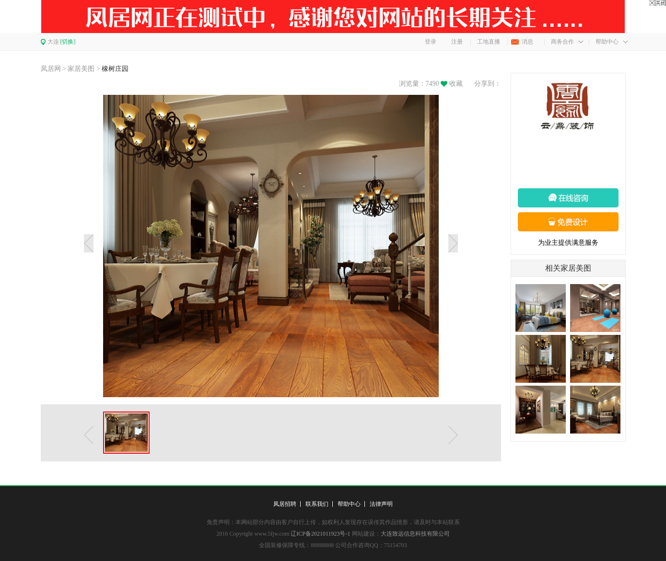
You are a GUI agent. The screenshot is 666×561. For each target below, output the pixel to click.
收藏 (456, 83)
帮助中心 (607, 41)
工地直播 (488, 41)
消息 (527, 41)
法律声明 (381, 504)
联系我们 (316, 504)
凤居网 (51, 68)
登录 (430, 41)
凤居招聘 (284, 504)
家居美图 (81, 68)
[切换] (68, 41)
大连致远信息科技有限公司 (415, 533)
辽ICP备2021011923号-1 (320, 533)
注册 (457, 41)
